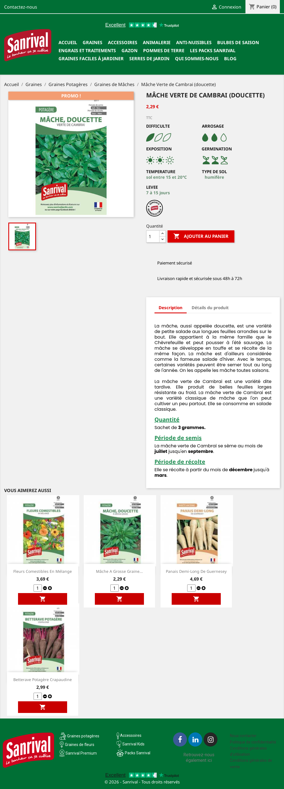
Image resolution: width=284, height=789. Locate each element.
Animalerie (157, 42)
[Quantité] (152, 236)
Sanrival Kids (133, 744)
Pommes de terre (163, 50)
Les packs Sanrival (212, 50)
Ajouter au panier (201, 236)
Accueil (68, 42)
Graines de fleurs (79, 744)
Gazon (129, 50)
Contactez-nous (20, 7)
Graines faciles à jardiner (91, 59)
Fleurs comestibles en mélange (42, 571)
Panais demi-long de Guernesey (196, 571)
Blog (230, 59)
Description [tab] (170, 307)
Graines (92, 42)
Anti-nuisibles (194, 42)
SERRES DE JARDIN (149, 59)
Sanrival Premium (81, 753)
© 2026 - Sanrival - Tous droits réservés (142, 782)
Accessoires (122, 42)
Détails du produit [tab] (210, 307)
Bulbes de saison (238, 42)
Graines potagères (83, 736)
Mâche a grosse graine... (119, 571)
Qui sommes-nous (197, 59)
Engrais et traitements (87, 50)
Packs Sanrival (137, 753)
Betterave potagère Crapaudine (42, 679)
